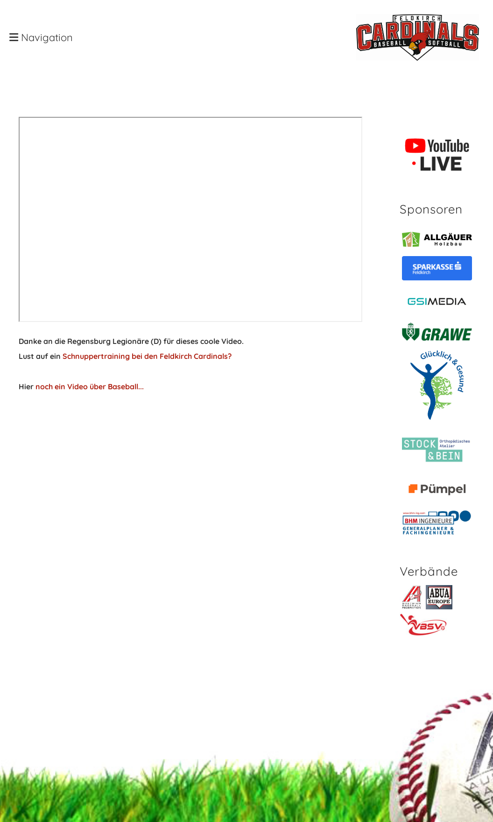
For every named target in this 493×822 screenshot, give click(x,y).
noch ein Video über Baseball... (89, 386)
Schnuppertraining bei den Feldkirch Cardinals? (147, 356)
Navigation (41, 37)
